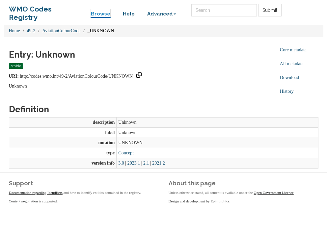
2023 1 (133, 163)
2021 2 (158, 163)
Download (289, 77)
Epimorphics (220, 201)
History (287, 91)
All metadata (292, 63)
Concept (126, 152)
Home (14, 30)
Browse (100, 14)
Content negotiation (23, 201)
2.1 (146, 163)
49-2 (31, 30)
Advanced (161, 14)
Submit (269, 10)
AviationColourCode (61, 30)
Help (129, 14)
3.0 (121, 163)
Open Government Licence (274, 193)
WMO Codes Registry (30, 10)
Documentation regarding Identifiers (36, 193)
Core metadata (293, 49)
